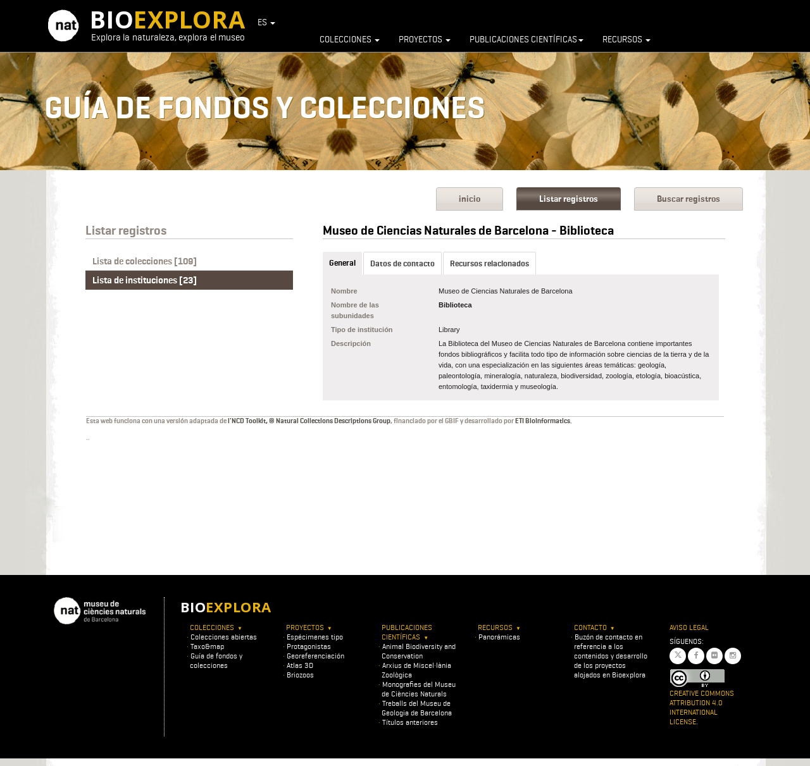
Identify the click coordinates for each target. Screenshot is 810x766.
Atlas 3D (300, 665)
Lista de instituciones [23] (144, 280)
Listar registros (568, 199)
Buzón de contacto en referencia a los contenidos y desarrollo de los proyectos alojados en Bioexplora (610, 655)
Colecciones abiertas (223, 636)
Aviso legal (689, 627)
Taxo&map (207, 646)
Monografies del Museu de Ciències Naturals (419, 688)
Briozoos (300, 674)
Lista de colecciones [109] (144, 261)
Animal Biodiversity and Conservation (419, 650)
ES (266, 22)
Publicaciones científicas (526, 39)
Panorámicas (499, 636)
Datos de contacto (402, 263)
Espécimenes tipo (315, 636)
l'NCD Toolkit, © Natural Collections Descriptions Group (309, 420)
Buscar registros (688, 199)
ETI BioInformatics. (543, 420)
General (342, 262)
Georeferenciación (315, 655)
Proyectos (425, 39)
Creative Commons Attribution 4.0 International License (702, 707)
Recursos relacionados (489, 263)
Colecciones (350, 39)
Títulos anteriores (410, 722)
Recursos (626, 39)
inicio (469, 199)
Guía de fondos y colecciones (216, 660)
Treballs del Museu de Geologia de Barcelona (417, 707)
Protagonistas (309, 646)
